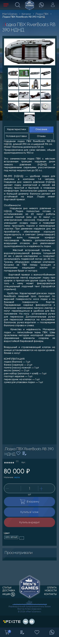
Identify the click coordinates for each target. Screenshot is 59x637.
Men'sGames (9, 14)
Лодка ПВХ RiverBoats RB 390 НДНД (23, 17)
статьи (6, 588)
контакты (50, 594)
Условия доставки (16, 136)
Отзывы (41, 136)
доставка (8, 591)
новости (51, 591)
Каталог (26, 14)
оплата (52, 588)
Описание (41, 130)
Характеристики (16, 130)
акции (8, 594)
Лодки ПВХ (41, 14)
